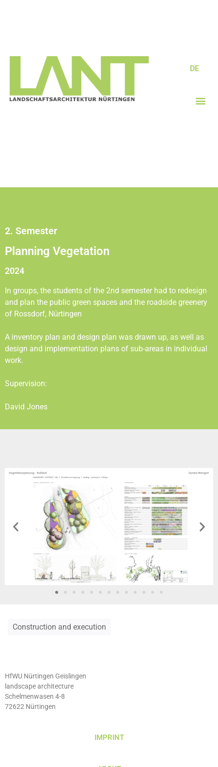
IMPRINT (109, 737)
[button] (200, 100)
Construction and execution (59, 627)
